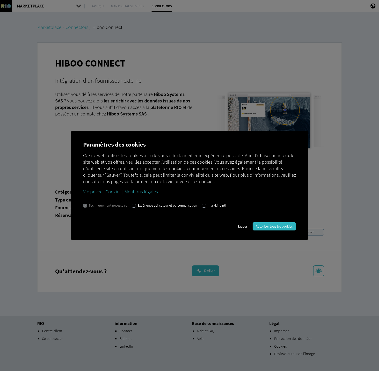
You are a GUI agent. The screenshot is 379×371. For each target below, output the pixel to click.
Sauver (242, 226)
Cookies (113, 192)
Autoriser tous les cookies (274, 226)
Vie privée (92, 192)
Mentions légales (141, 192)
